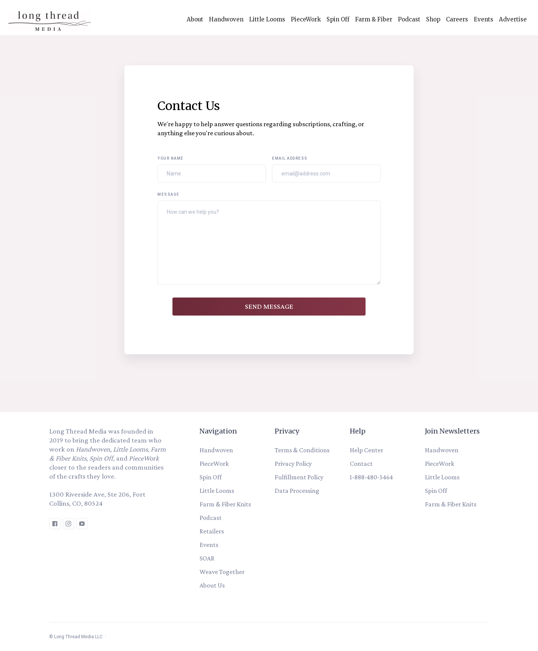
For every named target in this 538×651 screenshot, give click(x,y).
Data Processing (297, 490)
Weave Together (222, 571)
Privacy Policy (293, 463)
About (195, 19)
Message (168, 194)
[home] (45, 19)
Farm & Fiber (373, 19)
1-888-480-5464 (371, 477)
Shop (433, 19)
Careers (457, 19)
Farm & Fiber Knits (225, 504)
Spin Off (337, 19)
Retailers (211, 531)
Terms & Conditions (302, 450)
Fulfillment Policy (299, 477)
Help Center (366, 450)
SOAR (207, 558)
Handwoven (226, 19)
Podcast (409, 19)
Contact (361, 463)
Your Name (170, 158)
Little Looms (267, 19)
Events (483, 19)
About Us (212, 585)
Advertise (513, 19)
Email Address (290, 158)
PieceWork (306, 19)
